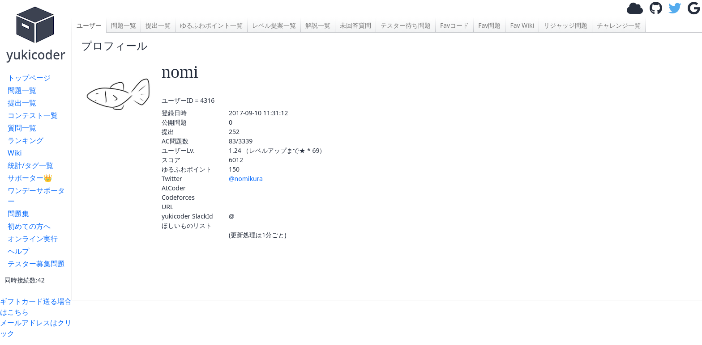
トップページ (29, 78)
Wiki (15, 153)
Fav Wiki (522, 25)
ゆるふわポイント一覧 (211, 25)
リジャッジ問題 (565, 25)
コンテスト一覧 (33, 115)
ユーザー (89, 25)
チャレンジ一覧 (619, 25)
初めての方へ (29, 226)
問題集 (18, 214)
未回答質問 (355, 25)
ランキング (25, 140)
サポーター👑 (30, 178)
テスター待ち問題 (406, 25)
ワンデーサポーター (36, 195)
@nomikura (246, 178)
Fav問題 (489, 25)
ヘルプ (18, 251)
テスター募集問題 (36, 264)
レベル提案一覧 (274, 25)
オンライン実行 (33, 239)
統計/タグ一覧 (30, 165)
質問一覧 (22, 128)
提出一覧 (22, 103)
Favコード (454, 25)
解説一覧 (317, 25)
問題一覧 (22, 90)
